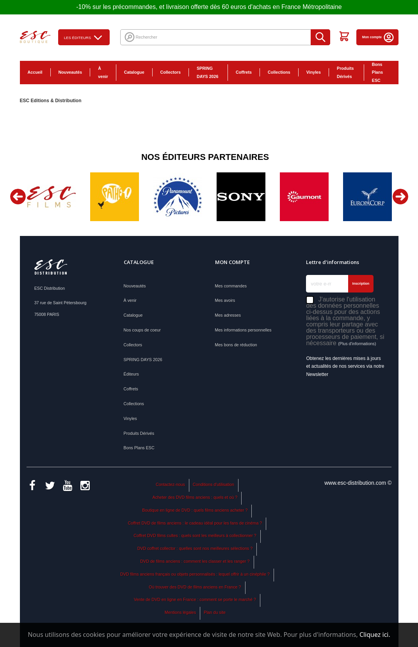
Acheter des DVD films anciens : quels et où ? (195, 497)
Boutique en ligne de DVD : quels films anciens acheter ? (194, 510)
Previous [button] (18, 196)
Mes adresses (228, 315)
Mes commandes (231, 286)
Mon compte (378, 37)
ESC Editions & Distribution (51, 100)
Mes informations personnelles (243, 330)
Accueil (35, 72)
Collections (279, 72)
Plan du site (215, 612)
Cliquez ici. (374, 634)
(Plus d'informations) (357, 343)
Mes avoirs (225, 300)
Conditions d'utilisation (213, 484)
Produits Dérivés (345, 72)
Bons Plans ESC (377, 72)
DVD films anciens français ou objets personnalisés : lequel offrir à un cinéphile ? (195, 574)
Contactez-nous (170, 484)
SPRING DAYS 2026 (208, 72)
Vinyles (313, 72)
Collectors (170, 72)
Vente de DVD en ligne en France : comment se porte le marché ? (195, 599)
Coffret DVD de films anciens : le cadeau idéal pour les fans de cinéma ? (195, 523)
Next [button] (400, 196)
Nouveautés (70, 72)
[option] (51, 196)
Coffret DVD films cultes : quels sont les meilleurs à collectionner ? (194, 535)
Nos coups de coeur (142, 330)
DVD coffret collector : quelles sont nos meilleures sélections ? (195, 548)
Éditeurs (131, 374)
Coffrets (244, 72)
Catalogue (134, 72)
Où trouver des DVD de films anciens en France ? (195, 587)
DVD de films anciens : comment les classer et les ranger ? (194, 561)
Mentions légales (180, 612)
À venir (103, 72)
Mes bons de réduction (236, 344)
